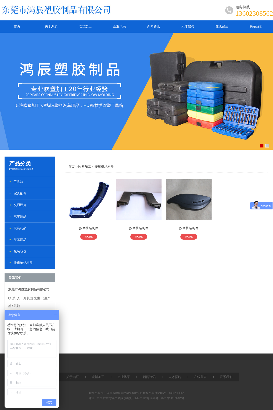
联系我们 (256, 26)
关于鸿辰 (51, 26)
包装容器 (20, 251)
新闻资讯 (153, 26)
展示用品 (20, 239)
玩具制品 (20, 228)
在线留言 (221, 26)
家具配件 (20, 193)
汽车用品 (20, 216)
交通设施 (20, 205)
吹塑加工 (85, 26)
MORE (89, 236)
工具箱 (18, 182)
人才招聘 (187, 26)
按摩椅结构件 (23, 263)
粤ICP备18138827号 (173, 398)
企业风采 (119, 26)
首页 (17, 26)
